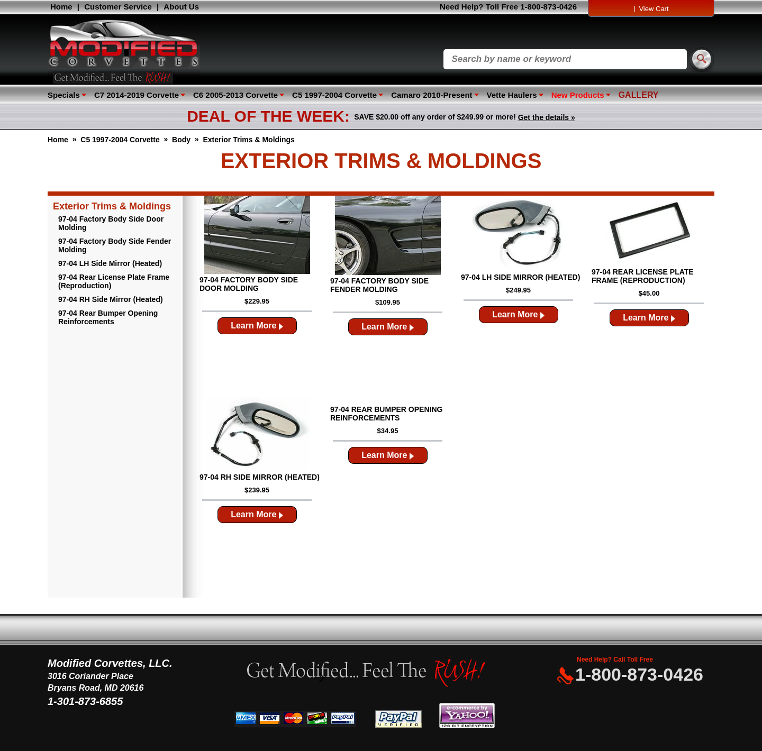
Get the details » (546, 117)
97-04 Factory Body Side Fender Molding (114, 245)
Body (181, 139)
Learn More (257, 325)
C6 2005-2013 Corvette (235, 94)
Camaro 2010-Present (431, 94)
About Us (181, 6)
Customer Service (118, 6)
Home (61, 6)
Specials (64, 94)
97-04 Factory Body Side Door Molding (111, 223)
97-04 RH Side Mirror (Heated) (110, 299)
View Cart (653, 9)
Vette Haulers (512, 94)
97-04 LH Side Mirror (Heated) (110, 263)
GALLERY (639, 94)
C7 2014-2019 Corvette (136, 94)
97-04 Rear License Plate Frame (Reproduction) (113, 281)
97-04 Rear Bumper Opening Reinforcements (108, 317)
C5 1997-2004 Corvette (334, 94)
